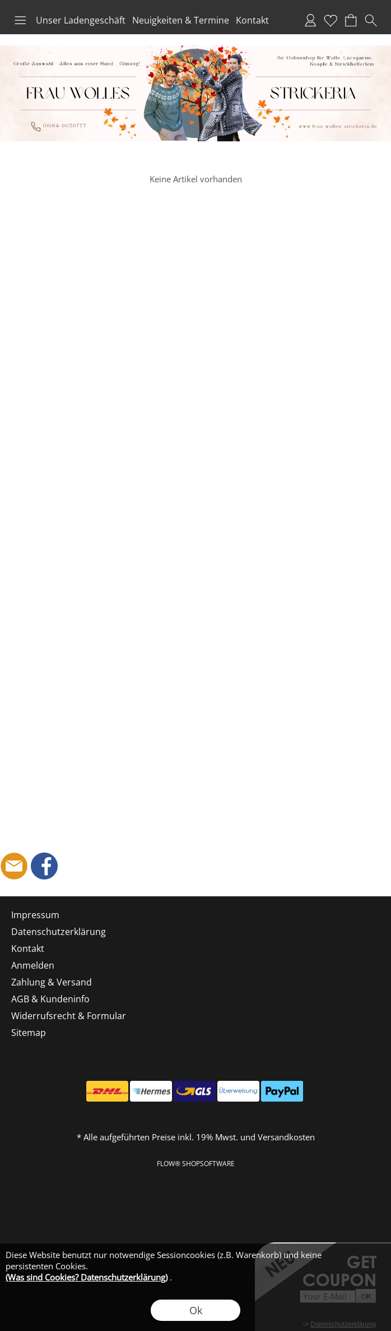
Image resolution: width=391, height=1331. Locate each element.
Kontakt (252, 20)
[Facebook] (44, 866)
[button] (20, 20)
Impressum (35, 915)
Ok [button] (195, 1310)
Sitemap (28, 1032)
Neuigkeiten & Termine (180, 20)
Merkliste (330, 20)
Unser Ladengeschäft (80, 20)
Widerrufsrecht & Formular (68, 1016)
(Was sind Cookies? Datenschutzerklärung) (86, 1277)
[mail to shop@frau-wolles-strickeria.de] (14, 866)
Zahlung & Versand (51, 982)
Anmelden (310, 20)
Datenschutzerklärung (58, 931)
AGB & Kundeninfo (50, 999)
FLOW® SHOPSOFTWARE (196, 1163)
